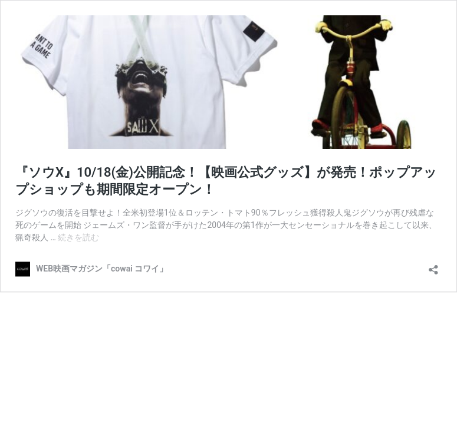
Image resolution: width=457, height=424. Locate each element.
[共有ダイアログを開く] (433, 266)
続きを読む (78, 237)
